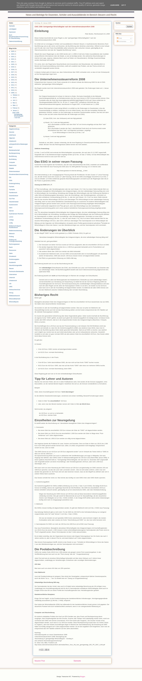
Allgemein (12, 138)
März (14, 105)
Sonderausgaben (14, 259)
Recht (11, 247)
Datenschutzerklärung (15, 41)
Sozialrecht (12, 262)
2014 (12, 80)
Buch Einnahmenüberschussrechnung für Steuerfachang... (18, 36)
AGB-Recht (12, 135)
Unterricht (12, 277)
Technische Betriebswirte (16, 271)
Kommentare (121, 41)
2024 (12, 54)
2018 (12, 69)
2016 (12, 75)
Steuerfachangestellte (15, 265)
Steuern (11, 268)
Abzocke (11, 132)
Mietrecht (12, 233)
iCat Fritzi (12, 198)
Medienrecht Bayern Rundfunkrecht (15, 226)
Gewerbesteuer (13, 195)
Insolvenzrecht (13, 205)
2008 (12, 93)
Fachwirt (11, 186)
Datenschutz (13, 165)
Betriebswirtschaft (14, 150)
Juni (14, 100)
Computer (12, 162)
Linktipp (11, 220)
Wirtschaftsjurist (14, 302)
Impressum (12, 32)
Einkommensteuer (14, 171)
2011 (12, 87)
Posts (119, 38)
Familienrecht (13, 192)
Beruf (10, 147)
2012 (12, 85)
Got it (123, 5)
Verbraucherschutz (14, 289)
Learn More (114, 5)
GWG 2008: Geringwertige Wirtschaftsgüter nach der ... (17, 115)
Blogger (82, 676)
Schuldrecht (12, 256)
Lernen (11, 217)
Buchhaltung (13, 159)
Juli (14, 97)
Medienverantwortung (15, 230)
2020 (12, 64)
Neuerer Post (40, 661)
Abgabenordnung (14, 129)
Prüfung (11, 236)
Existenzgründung (14, 183)
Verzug (11, 293)
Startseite (77, 661)
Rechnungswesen (14, 244)
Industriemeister (14, 202)
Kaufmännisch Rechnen (16, 214)
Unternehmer (13, 274)
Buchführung (13, 156)
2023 (12, 56)
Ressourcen (12, 250)
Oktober (15, 95)
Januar (15, 110)
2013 (12, 82)
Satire (11, 253)
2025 (12, 51)
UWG (10, 286)
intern (10, 208)
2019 (12, 67)
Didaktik (11, 168)
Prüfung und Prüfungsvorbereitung (15, 240)
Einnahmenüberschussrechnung (18, 174)
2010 (12, 90)
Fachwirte (12, 189)
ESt (10, 177)
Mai (14, 103)
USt (10, 283)
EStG (10, 180)
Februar (15, 108)
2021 (12, 62)
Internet (11, 211)
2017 (12, 72)
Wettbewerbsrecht (14, 296)
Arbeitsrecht (12, 141)
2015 (12, 77)
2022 (12, 59)
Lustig (11, 223)
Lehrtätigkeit (12, 29)
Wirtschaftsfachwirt (14, 299)
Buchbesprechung (14, 153)
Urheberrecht (13, 280)
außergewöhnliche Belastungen (18, 144)
